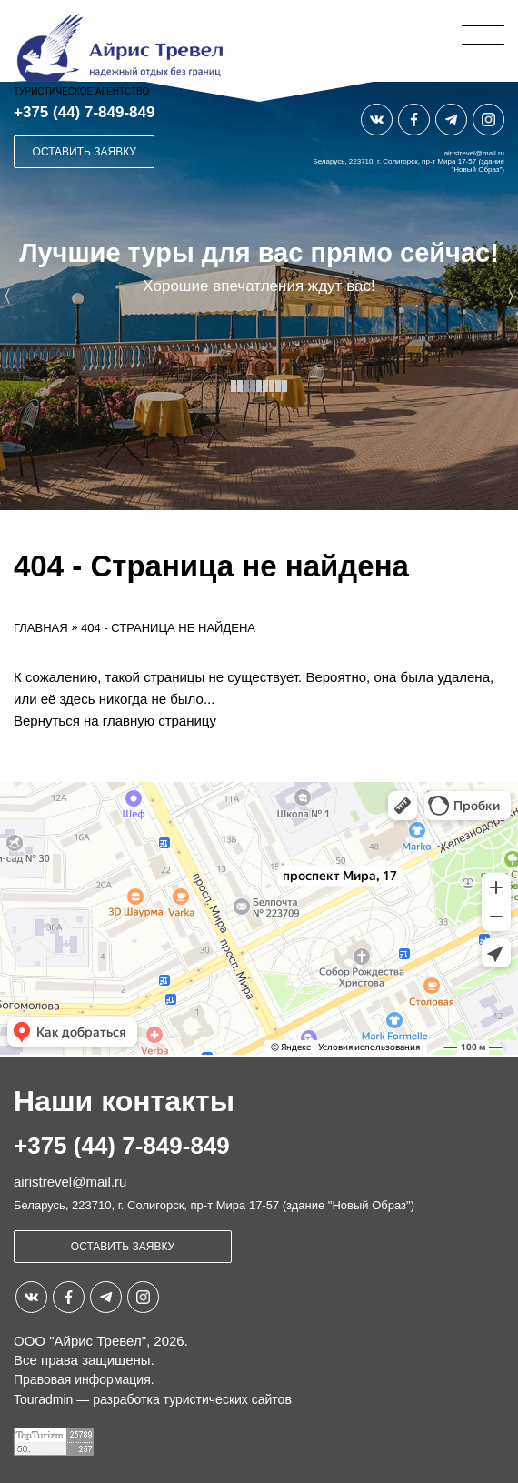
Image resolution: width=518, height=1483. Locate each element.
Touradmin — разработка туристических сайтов (153, 1399)
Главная (41, 628)
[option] (259, 296)
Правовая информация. (84, 1379)
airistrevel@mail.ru (474, 153)
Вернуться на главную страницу (115, 720)
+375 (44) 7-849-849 (84, 112)
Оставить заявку (84, 151)
